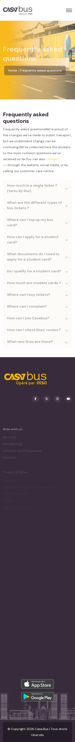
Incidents (9, 459)
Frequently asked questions (41, 70)
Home (12, 70)
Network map (13, 445)
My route (9, 438)
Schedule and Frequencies (22, 452)
